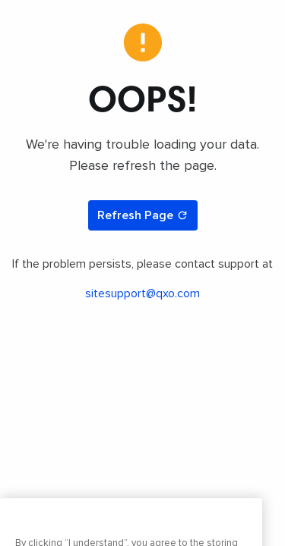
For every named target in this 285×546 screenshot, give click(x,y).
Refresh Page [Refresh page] (142, 215)
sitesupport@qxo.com (142, 293)
